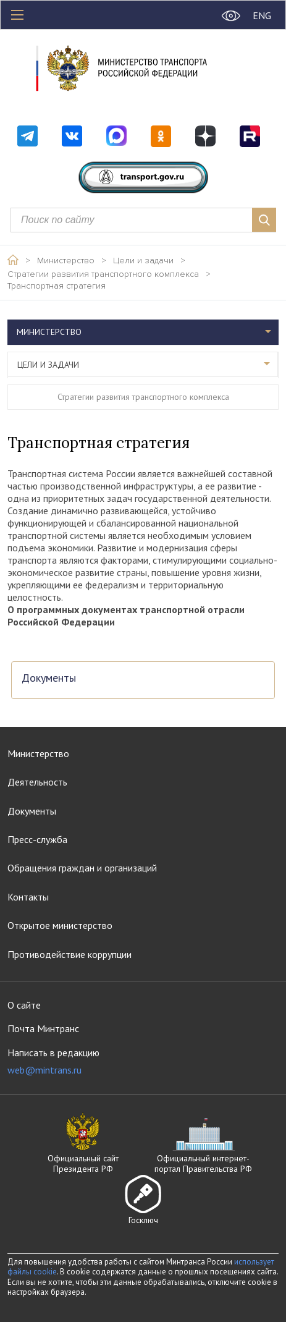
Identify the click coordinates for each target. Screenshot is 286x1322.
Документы (49, 678)
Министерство (66, 261)
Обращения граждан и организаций (82, 868)
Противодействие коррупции (69, 954)
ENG (262, 15)
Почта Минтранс (43, 1028)
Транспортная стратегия (56, 286)
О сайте (24, 1005)
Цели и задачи (143, 261)
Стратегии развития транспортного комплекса (103, 274)
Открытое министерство (59, 925)
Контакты (28, 897)
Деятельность (37, 782)
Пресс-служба (37, 839)
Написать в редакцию (53, 1061)
